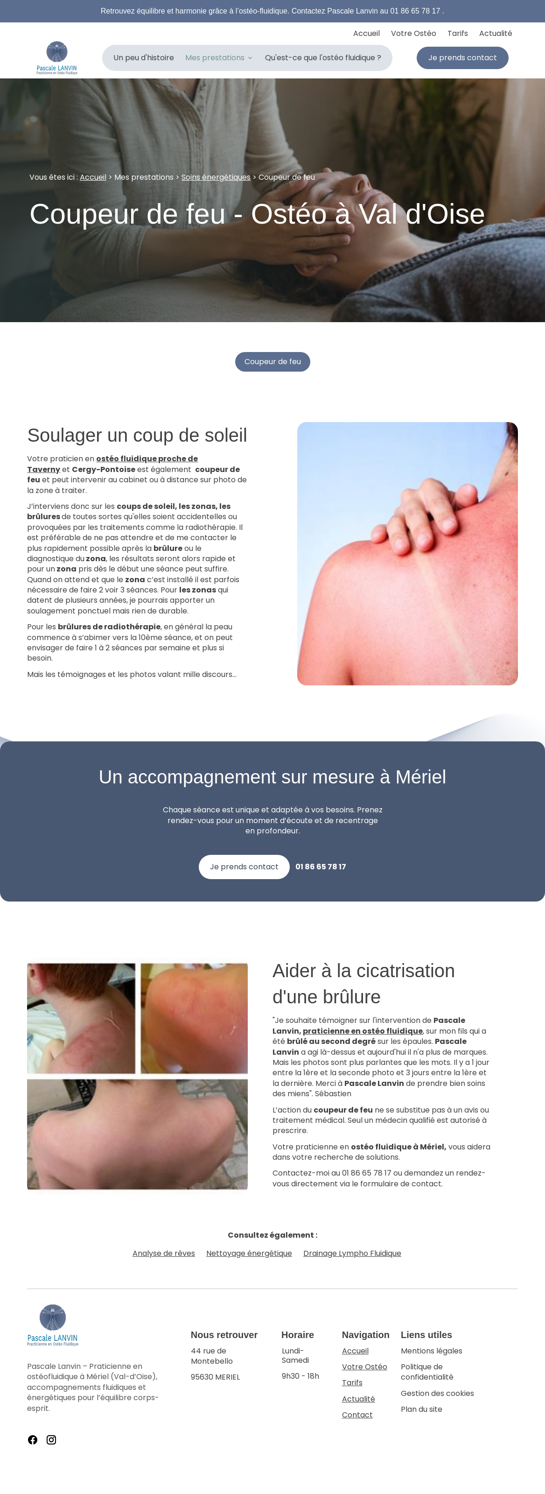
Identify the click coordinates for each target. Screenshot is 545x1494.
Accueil (366, 33)
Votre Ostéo (413, 33)
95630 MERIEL (230, 1364)
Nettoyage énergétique (249, 1253)
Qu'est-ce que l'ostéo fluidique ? (323, 57)
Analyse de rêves (164, 1253)
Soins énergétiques (216, 177)
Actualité (495, 33)
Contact (357, 1414)
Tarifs (457, 33)
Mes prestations (215, 57)
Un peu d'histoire (143, 57)
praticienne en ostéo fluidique (363, 1031)
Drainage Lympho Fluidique (352, 1253)
